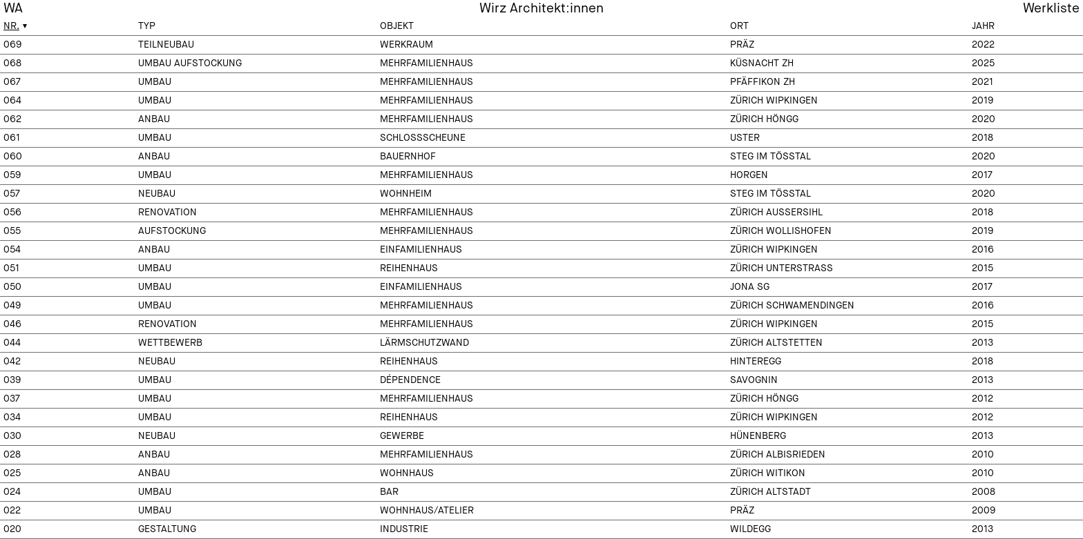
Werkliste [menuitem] (1051, 8)
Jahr (983, 26)
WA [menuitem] (13, 8)
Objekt (397, 26)
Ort (739, 26)
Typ (146, 26)
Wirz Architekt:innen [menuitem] (541, 8)
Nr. (11, 26)
